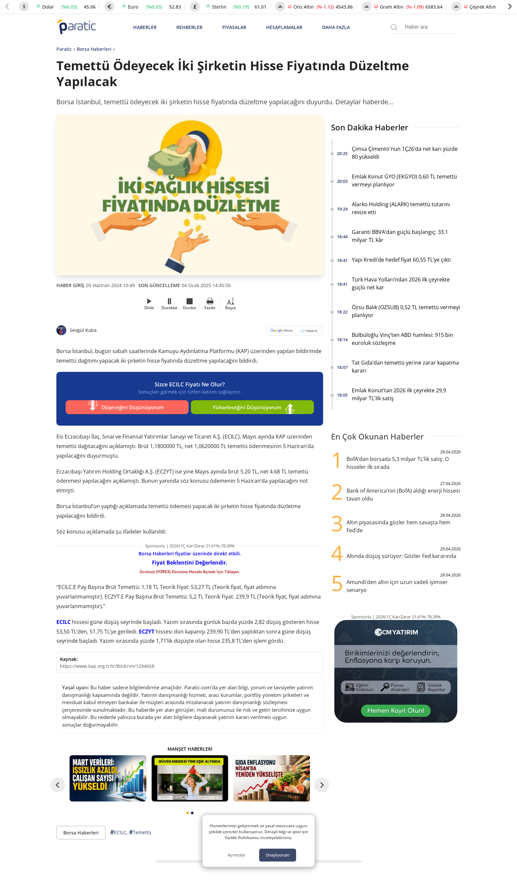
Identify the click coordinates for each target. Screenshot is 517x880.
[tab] (187, 809)
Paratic (64, 49)
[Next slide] (509, 6)
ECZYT (146, 628)
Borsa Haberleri (94, 49)
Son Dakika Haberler (369, 127)
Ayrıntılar (236, 855)
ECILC (63, 618)
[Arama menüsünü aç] (394, 27)
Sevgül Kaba (83, 330)
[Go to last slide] (57, 781)
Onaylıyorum (277, 855)
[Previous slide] (7, 6)
